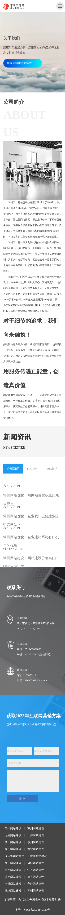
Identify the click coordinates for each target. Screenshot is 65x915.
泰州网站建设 (35, 842)
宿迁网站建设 (13, 863)
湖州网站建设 (35, 890)
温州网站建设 (13, 876)
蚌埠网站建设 (13, 890)
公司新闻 (13, 468)
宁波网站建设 (35, 883)
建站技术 (52, 468)
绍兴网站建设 (35, 869)
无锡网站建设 (13, 835)
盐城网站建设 (35, 863)
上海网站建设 (35, 835)
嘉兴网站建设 (35, 876)
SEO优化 (32, 468)
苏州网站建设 (35, 828)
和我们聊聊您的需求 (19, 63)
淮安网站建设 (35, 849)
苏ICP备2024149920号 (36, 909)
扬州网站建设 (13, 849)
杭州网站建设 (13, 869)
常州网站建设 (13, 828)
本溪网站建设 (13, 883)
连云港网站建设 (14, 856)
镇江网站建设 (13, 842)
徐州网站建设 (38, 856)
